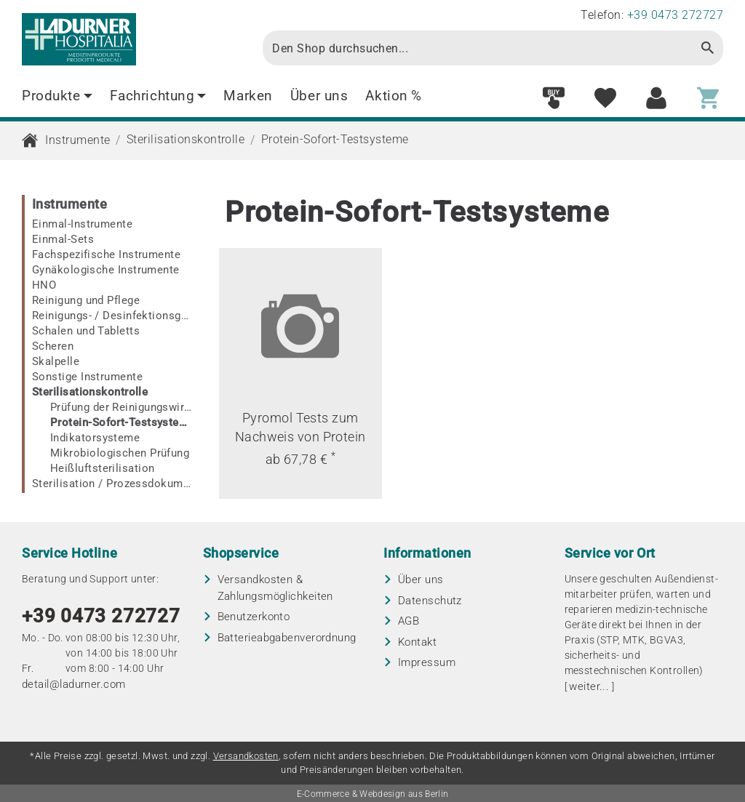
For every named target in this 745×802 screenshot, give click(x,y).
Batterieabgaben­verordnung (287, 637)
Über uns (319, 95)
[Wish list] (605, 99)
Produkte (57, 95)
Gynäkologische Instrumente (106, 269)
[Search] (478, 48)
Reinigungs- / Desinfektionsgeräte (112, 315)
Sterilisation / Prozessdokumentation (112, 483)
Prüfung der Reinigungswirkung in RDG (121, 407)
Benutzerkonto (254, 616)
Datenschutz (430, 600)
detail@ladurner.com (74, 684)
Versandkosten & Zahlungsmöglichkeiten (275, 588)
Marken (247, 95)
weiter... (589, 686)
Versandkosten (246, 755)
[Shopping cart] (708, 99)
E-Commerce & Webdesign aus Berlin (373, 794)
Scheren (52, 346)
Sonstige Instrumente (87, 376)
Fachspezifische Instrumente (106, 254)
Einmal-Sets (63, 239)
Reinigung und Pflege (86, 300)
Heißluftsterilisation (102, 468)
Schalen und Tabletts (86, 330)
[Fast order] (553, 99)
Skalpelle (55, 361)
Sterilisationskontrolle (185, 139)
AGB (408, 620)
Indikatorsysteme (95, 437)
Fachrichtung (158, 95)
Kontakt (417, 642)
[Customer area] (656, 99)
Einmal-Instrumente (82, 223)
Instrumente (77, 140)
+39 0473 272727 (101, 616)
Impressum (426, 662)
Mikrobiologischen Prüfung (119, 453)
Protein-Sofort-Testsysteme (335, 139)
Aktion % (393, 95)
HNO (44, 285)
